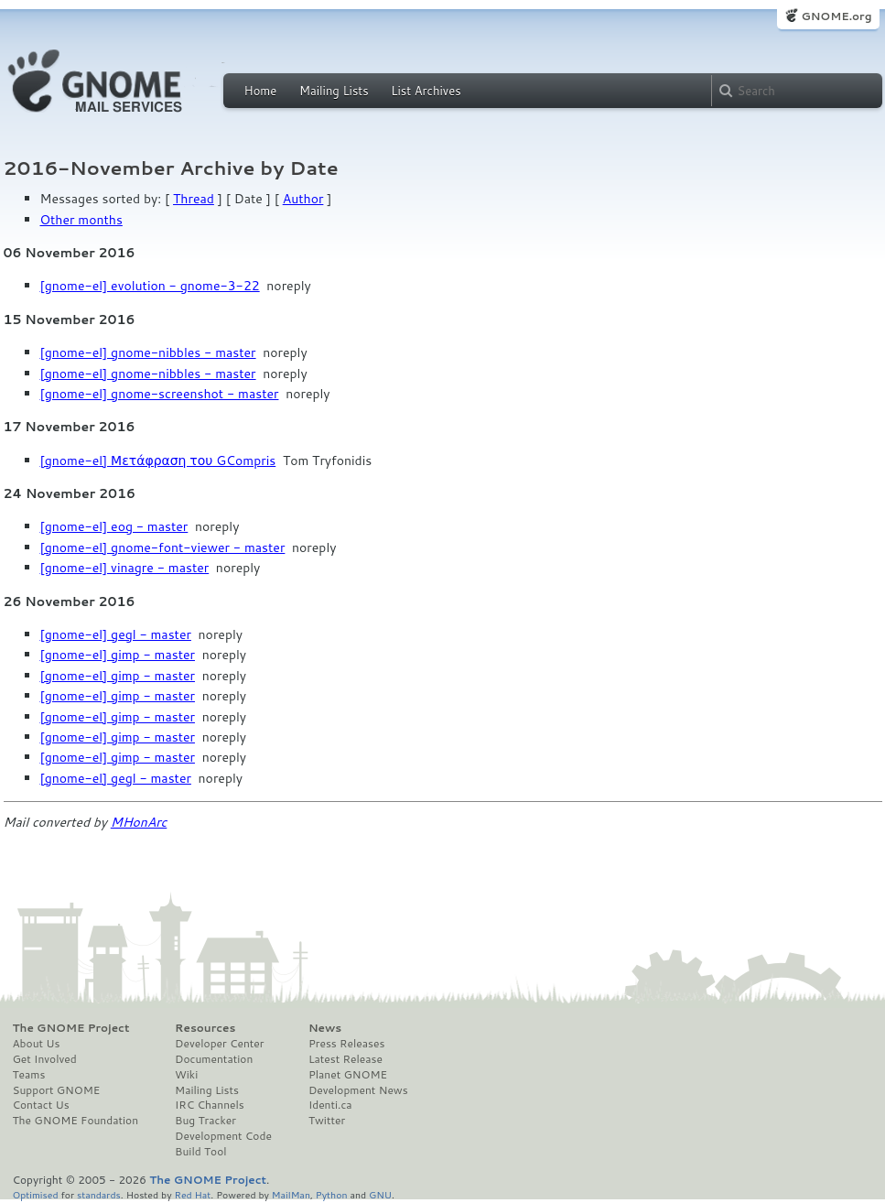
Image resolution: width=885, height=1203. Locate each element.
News (324, 1028)
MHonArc (139, 822)
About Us (36, 1043)
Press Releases (346, 1043)
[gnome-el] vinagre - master (125, 567)
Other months (81, 220)
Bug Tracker (205, 1120)
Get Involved (45, 1059)
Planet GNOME (347, 1075)
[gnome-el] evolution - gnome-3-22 (150, 285)
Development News (358, 1090)
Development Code (223, 1136)
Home (260, 90)
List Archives (425, 90)
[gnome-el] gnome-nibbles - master (148, 352)
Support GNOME (57, 1090)
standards (99, 1194)
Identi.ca (330, 1105)
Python (332, 1194)
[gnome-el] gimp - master (117, 654)
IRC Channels (209, 1105)
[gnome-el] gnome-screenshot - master (159, 394)
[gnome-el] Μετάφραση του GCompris (158, 460)
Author (303, 199)
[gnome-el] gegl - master (115, 634)
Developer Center (219, 1043)
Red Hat (192, 1194)
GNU (380, 1194)
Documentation (214, 1059)
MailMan (291, 1194)
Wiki (186, 1075)
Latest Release (345, 1059)
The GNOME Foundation (76, 1120)
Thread (193, 199)
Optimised (36, 1194)
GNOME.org (836, 16)
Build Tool (200, 1151)
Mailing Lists (334, 90)
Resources (205, 1028)
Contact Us (41, 1105)
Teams (29, 1075)
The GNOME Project (71, 1028)
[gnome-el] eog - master (114, 526)
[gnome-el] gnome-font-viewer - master (163, 547)
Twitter (326, 1120)
